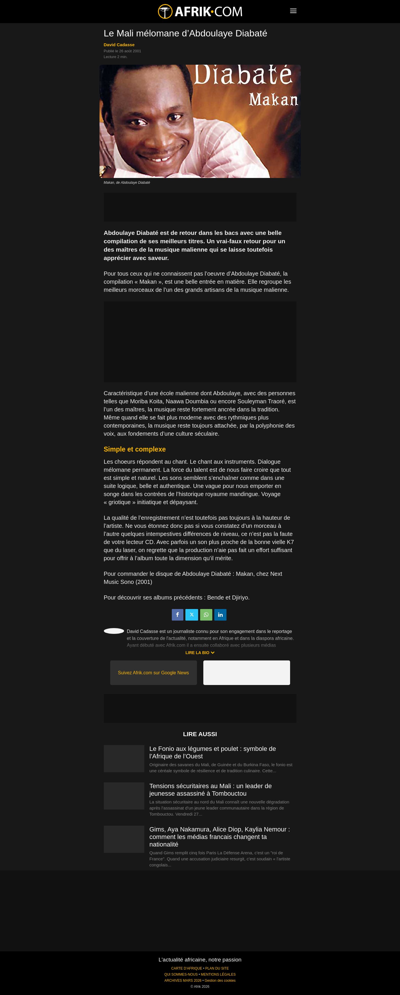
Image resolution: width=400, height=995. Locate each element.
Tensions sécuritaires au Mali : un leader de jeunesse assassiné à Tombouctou (211, 789)
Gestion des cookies (219, 981)
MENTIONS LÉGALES (218, 974)
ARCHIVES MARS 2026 (182, 981)
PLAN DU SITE (217, 968)
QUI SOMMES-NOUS (181, 974)
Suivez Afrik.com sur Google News (153, 672)
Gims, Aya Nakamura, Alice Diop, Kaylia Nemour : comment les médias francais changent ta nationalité (220, 837)
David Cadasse (119, 44)
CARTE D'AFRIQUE (186, 968)
